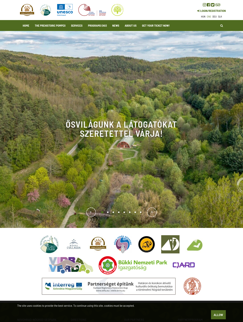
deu (214, 16)
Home (26, 25)
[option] (121, 129)
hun (203, 16)
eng (209, 16)
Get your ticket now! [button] (156, 25)
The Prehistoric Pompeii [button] (50, 25)
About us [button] (131, 25)
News (115, 25)
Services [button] (77, 25)
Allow (218, 315)
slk (220, 16)
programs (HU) (97, 25)
